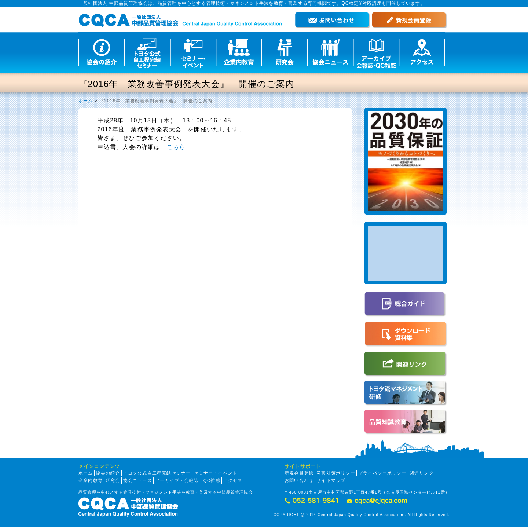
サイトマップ (330, 480)
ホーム (85, 100)
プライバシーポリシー (382, 473)
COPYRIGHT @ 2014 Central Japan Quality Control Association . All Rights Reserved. (362, 515)
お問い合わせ (299, 480)
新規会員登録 (299, 473)
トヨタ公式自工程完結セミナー (157, 473)
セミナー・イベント (215, 473)
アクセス (233, 480)
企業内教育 (90, 480)
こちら (176, 147)
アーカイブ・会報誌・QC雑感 (187, 480)
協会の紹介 (108, 473)
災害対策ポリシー (335, 473)
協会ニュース (137, 480)
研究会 (113, 480)
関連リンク (422, 473)
